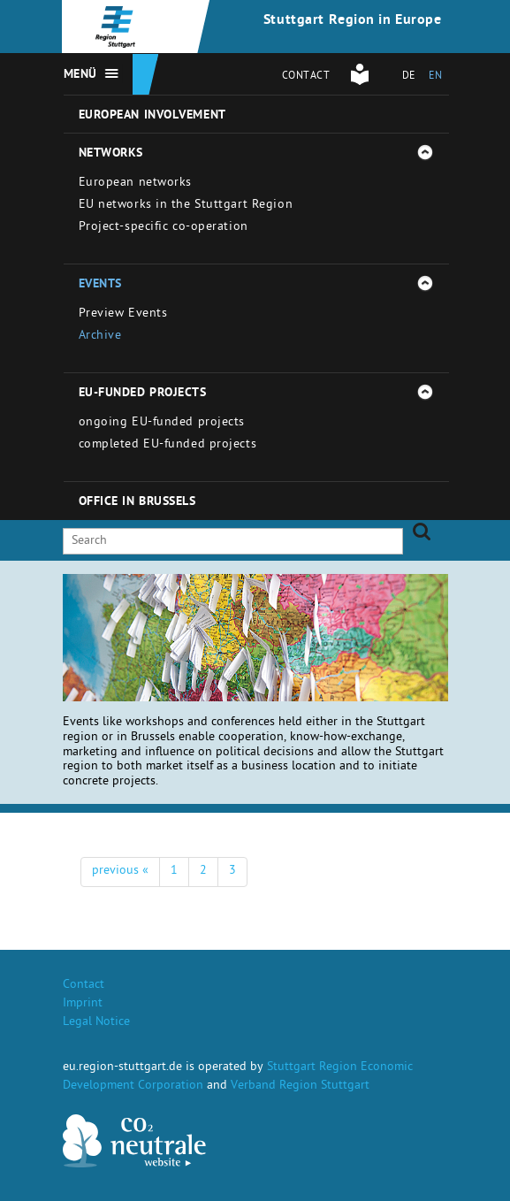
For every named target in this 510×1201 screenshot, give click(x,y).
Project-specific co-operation (163, 227)
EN (435, 77)
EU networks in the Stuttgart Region (186, 205)
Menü (80, 75)
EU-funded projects (143, 393)
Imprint (83, 1004)
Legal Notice (96, 1022)
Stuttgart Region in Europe (352, 21)
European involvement (152, 116)
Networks (111, 154)
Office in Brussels (137, 502)
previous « (120, 871)
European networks (136, 183)
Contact (306, 77)
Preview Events (123, 314)
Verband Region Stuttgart (300, 1086)
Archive (100, 336)
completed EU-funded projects (168, 445)
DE (408, 77)
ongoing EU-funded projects (162, 423)
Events (100, 285)
